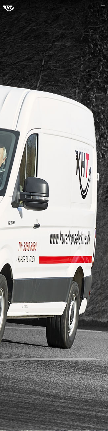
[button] (103, 6)
